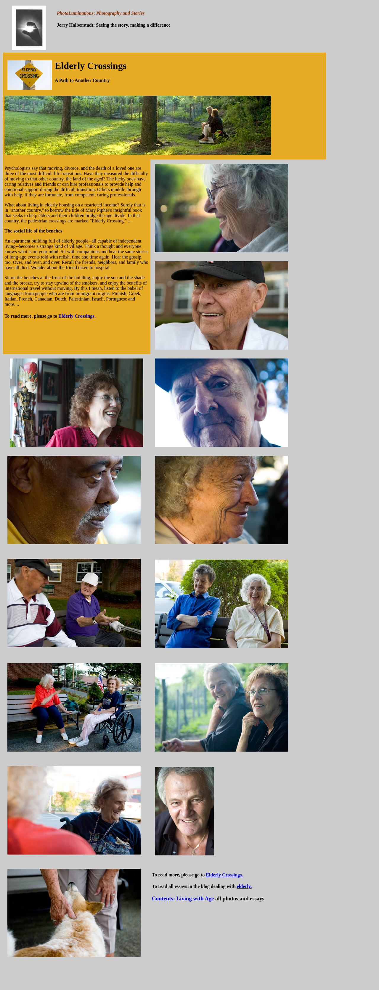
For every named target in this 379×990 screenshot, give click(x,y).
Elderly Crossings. (76, 316)
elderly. (244, 886)
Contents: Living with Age (183, 898)
